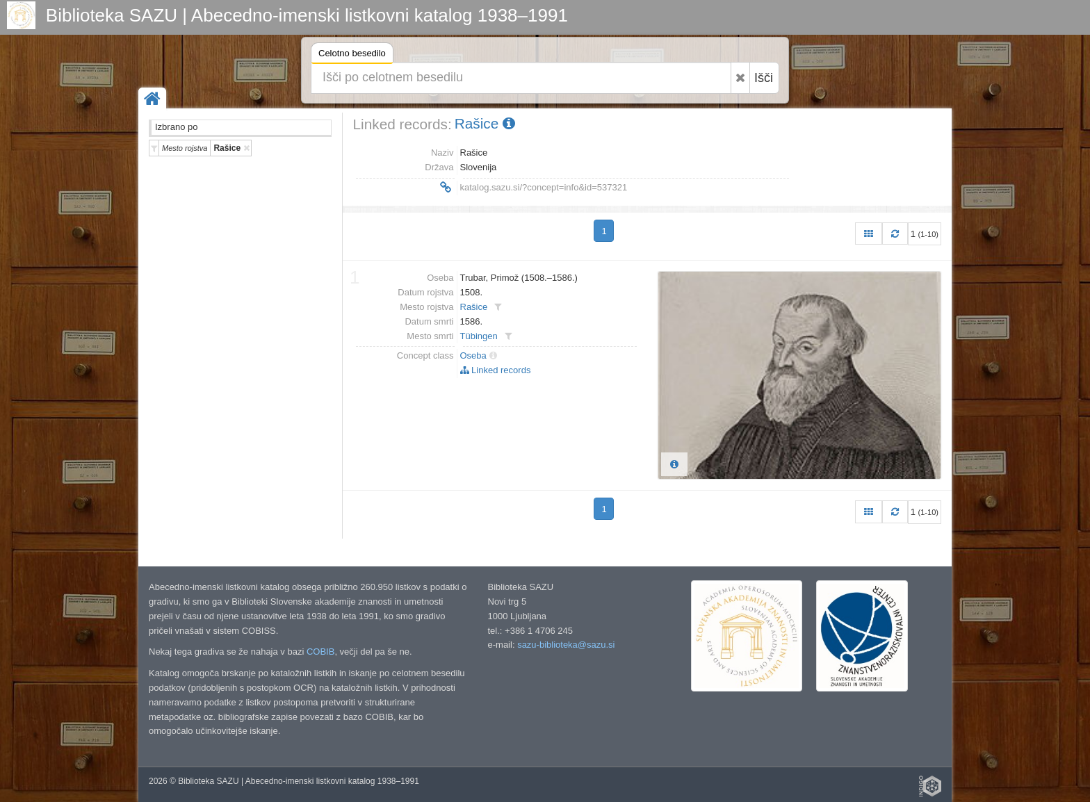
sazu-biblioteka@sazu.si (566, 644)
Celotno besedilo (352, 55)
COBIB (320, 651)
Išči (763, 78)
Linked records (495, 370)
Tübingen (479, 336)
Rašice (485, 123)
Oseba (473, 355)
